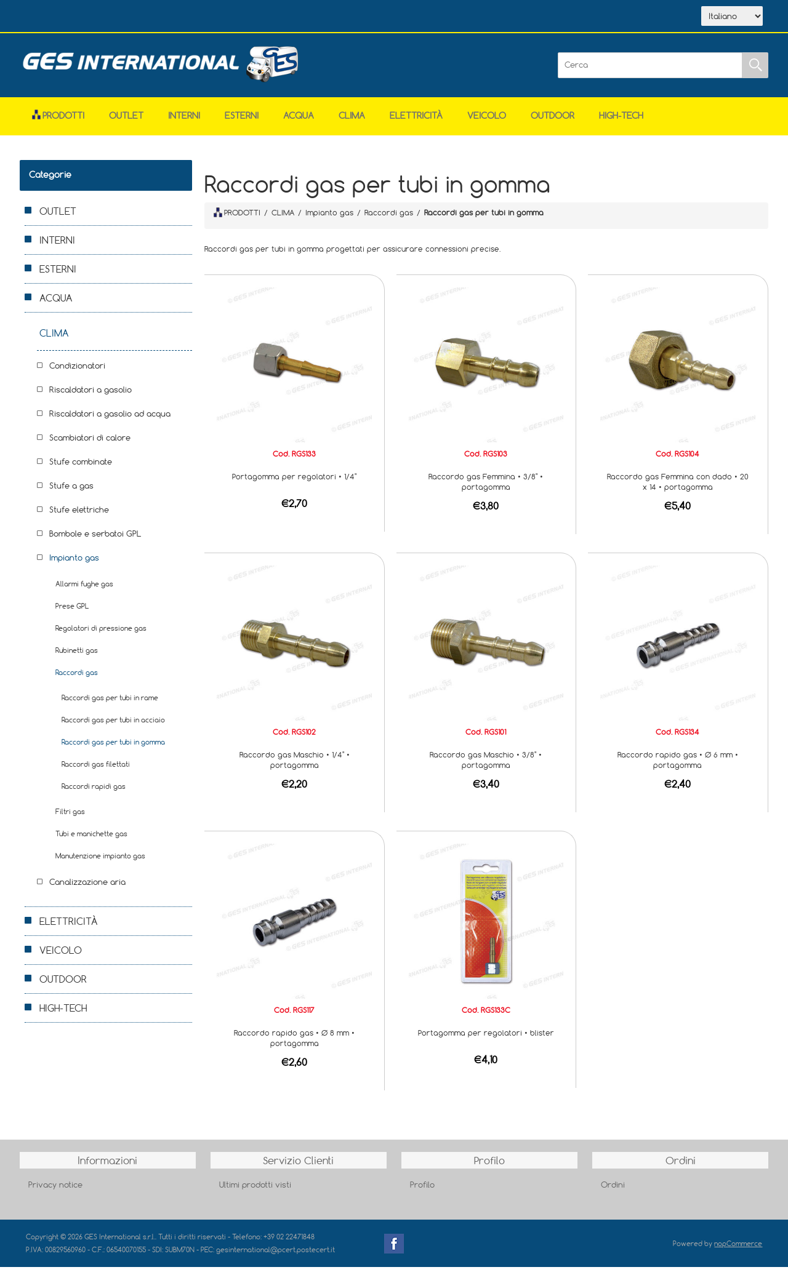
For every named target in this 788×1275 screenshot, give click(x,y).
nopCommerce (738, 1251)
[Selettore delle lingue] (732, 20)
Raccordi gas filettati (96, 772)
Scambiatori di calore (90, 445)
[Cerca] (650, 73)
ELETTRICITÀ (416, 123)
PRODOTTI (237, 220)
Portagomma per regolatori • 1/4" (294, 484)
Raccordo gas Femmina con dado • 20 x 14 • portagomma (678, 489)
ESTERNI (242, 123)
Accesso (280, 17)
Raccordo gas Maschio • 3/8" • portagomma (486, 767)
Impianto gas (74, 565)
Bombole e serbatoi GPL (95, 541)
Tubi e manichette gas (91, 841)
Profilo (422, 1192)
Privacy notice (55, 1192)
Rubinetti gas (76, 658)
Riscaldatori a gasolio (90, 397)
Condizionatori (77, 373)
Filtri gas (70, 819)
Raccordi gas (76, 680)
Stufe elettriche (79, 517)
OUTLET (126, 123)
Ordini (613, 1192)
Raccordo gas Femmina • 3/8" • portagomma (485, 489)
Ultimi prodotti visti (255, 1192)
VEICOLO (486, 123)
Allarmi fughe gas (84, 591)
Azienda (110, 17)
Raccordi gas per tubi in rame (110, 705)
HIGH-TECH (621, 123)
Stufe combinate (80, 469)
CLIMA (352, 123)
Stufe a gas (71, 493)
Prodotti (58, 123)
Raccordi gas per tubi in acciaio (113, 727)
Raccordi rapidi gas (94, 794)
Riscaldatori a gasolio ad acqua (110, 421)
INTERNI (184, 123)
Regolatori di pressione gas (101, 636)
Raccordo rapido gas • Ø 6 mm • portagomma (677, 767)
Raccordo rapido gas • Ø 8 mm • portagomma (294, 1046)
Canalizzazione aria (87, 889)
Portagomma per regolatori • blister (486, 1040)
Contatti (225, 17)
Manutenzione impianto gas (100, 863)
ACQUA (298, 123)
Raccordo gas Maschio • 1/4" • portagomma (294, 767)
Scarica (168, 17)
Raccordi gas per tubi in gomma (113, 749)
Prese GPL (72, 613)
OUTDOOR (552, 123)
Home (55, 17)
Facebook (394, 1251)
